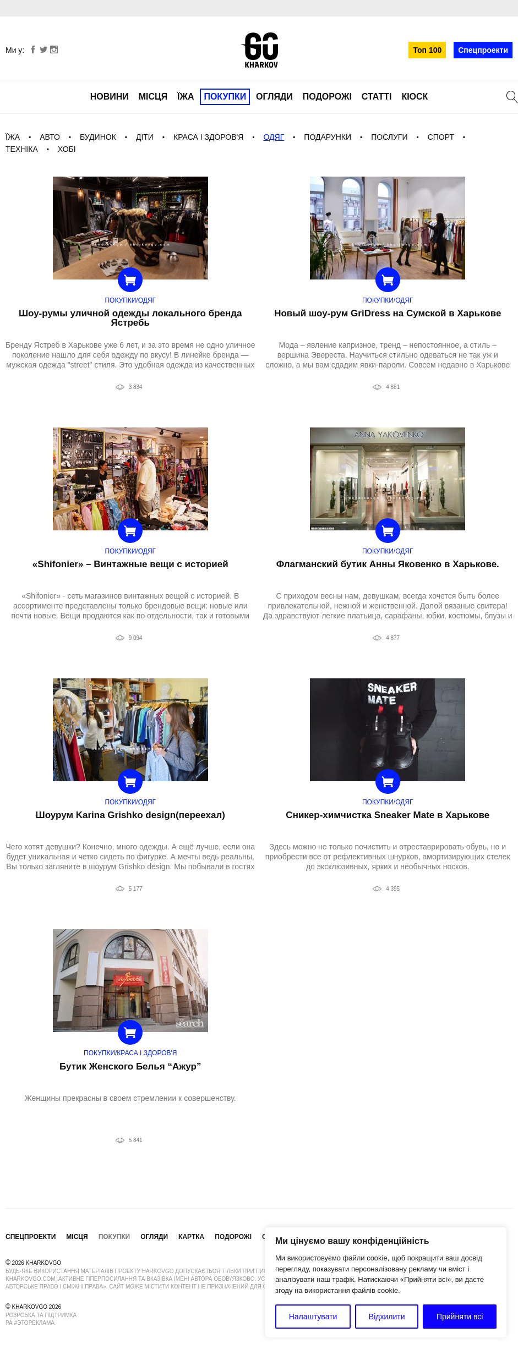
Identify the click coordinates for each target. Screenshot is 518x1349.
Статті (377, 96)
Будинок (98, 137)
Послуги (389, 137)
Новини (109, 96)
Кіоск (414, 96)
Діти (145, 137)
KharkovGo (259, 50)
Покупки (225, 96)
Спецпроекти (483, 50)
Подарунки (327, 137)
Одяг (273, 137)
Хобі (67, 149)
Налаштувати (313, 1316)
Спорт (441, 137)
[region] (386, 1282)
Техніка (22, 149)
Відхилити (387, 1316)
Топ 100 (427, 50)
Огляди (274, 96)
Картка (191, 1237)
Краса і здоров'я (208, 137)
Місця (153, 96)
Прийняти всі (460, 1316)
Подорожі (327, 96)
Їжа (185, 96)
